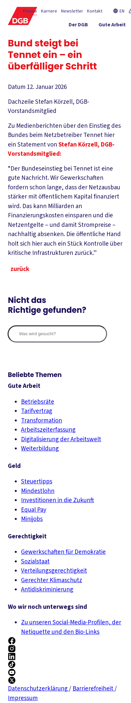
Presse (30, 11)
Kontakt (94, 11)
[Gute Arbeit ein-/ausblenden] (112, 26)
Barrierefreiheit (94, 688)
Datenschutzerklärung (38, 688)
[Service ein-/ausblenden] (102, 38)
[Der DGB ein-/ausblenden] (78, 26)
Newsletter (72, 11)
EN (118, 11)
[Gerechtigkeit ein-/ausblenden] (66, 38)
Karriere (49, 11)
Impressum (23, 698)
